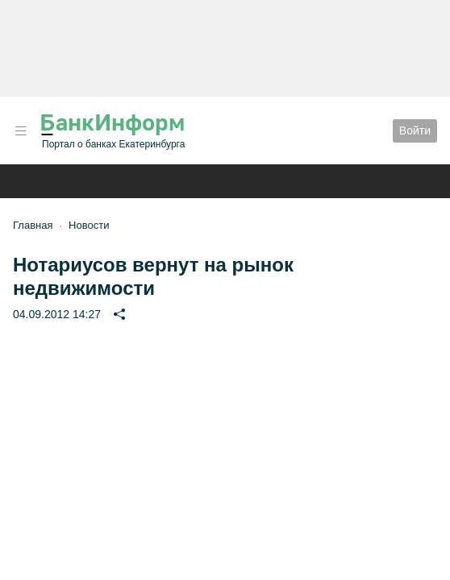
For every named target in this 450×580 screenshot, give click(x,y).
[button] (21, 130)
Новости (89, 225)
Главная (32, 225)
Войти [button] (415, 130)
